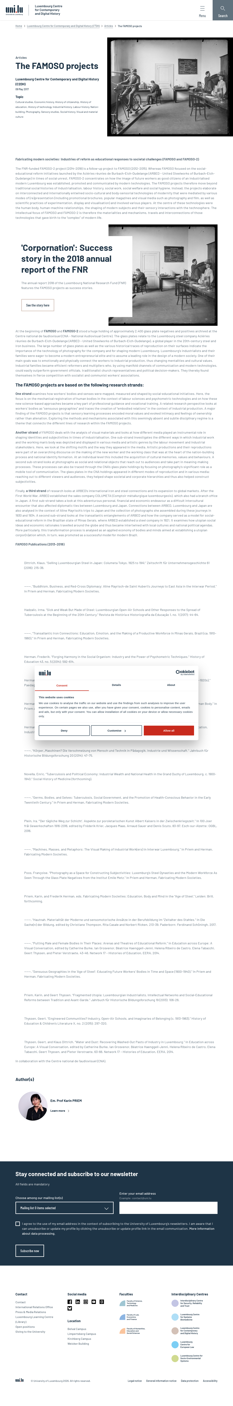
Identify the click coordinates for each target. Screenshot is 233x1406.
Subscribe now (29, 1250)
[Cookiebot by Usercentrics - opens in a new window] (178, 673)
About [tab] (171, 684)
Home (18, 25)
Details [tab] (116, 684)
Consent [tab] (62, 685)
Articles (108, 25)
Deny (64, 730)
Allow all (168, 730)
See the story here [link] (37, 305)
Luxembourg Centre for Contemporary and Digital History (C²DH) (63, 25)
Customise (116, 730)
